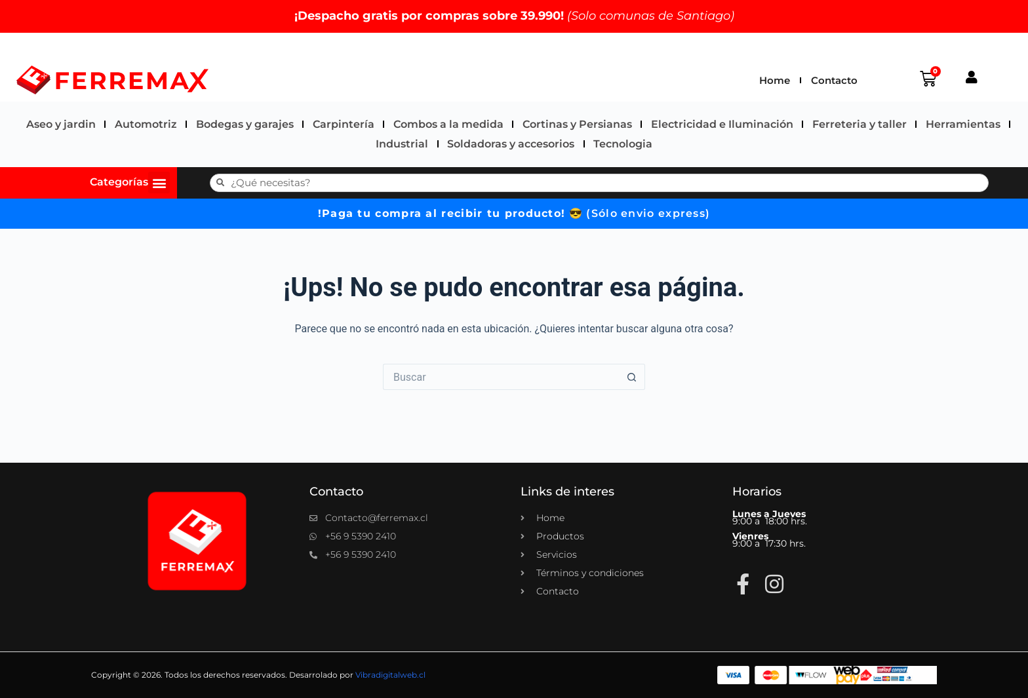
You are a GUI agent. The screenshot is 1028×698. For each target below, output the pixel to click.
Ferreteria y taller (859, 124)
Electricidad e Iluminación (722, 124)
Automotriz (146, 124)
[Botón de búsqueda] (632, 377)
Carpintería (343, 124)
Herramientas (963, 124)
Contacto (834, 80)
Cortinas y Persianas (577, 124)
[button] (159, 182)
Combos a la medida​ (448, 124)
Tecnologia (622, 144)
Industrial (402, 144)
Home (774, 80)
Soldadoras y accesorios (510, 144)
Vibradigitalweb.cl (390, 675)
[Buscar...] (501, 377)
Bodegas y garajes (245, 124)
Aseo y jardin (61, 124)
